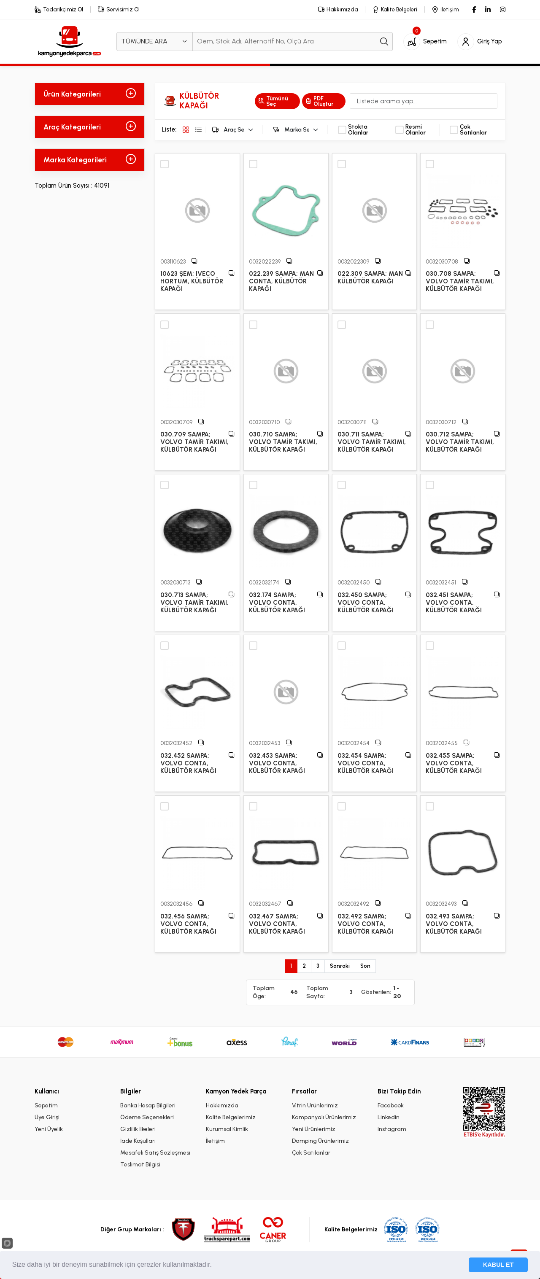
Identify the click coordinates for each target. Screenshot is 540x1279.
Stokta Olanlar (358, 130)
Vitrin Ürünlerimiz (315, 1105)
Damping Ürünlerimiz (320, 1140)
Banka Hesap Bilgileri (148, 1105)
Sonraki (340, 966)
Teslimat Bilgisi (140, 1164)
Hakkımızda (222, 1105)
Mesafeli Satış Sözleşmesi (155, 1152)
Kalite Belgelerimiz (231, 1117)
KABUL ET (498, 1264)
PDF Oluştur (319, 101)
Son (365, 966)
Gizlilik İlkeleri (138, 1129)
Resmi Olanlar (415, 130)
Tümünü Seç (273, 101)
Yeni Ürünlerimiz (313, 1129)
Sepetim (46, 1105)
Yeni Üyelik (49, 1129)
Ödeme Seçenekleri (147, 1117)
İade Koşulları (138, 1140)
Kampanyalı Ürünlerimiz (324, 1117)
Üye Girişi (47, 1117)
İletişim (215, 1140)
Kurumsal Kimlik (227, 1129)
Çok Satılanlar (473, 130)
